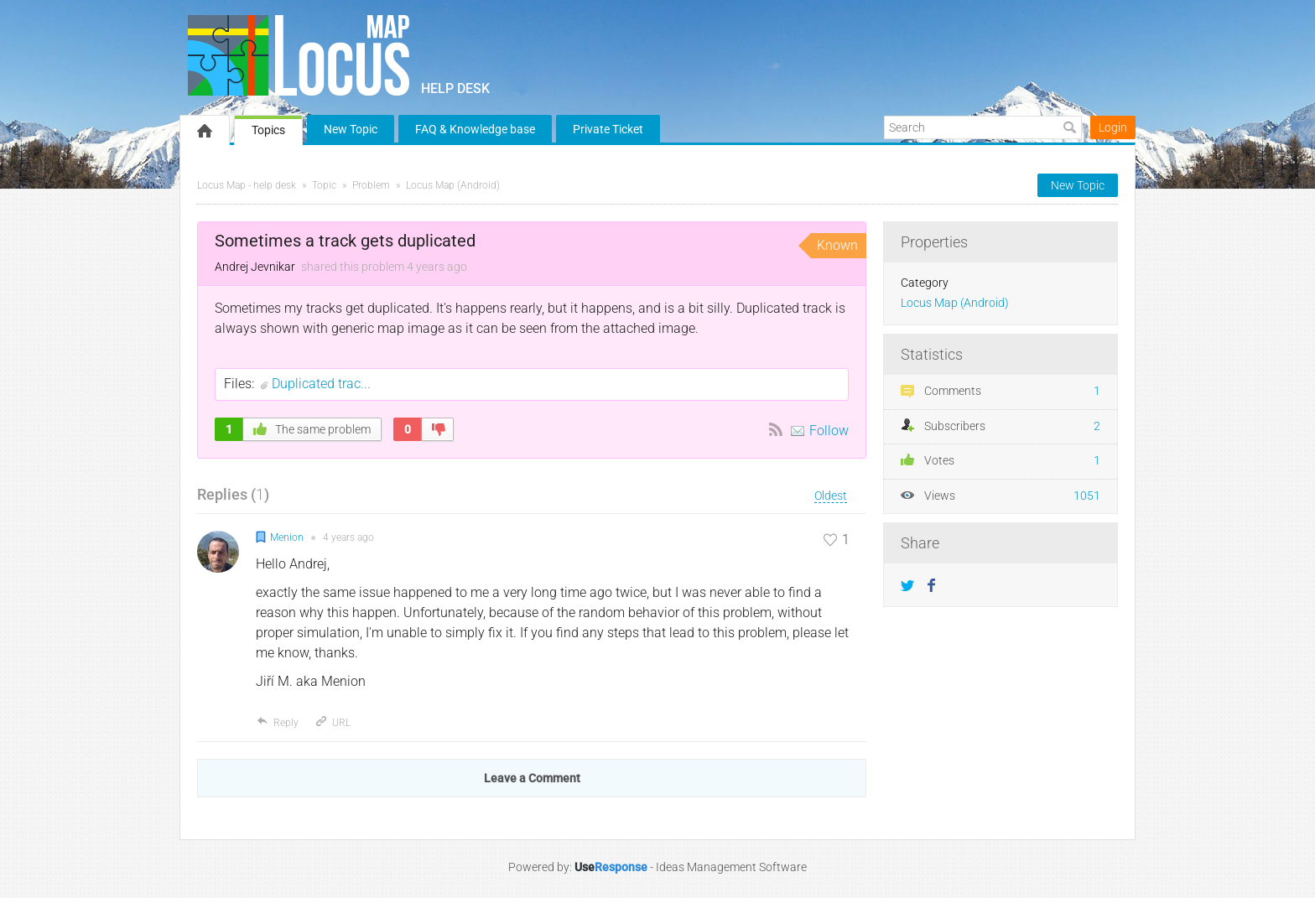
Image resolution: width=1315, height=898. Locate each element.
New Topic (350, 129)
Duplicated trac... (321, 384)
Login (1113, 127)
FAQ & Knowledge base (475, 129)
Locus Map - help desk (246, 185)
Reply (277, 723)
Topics (268, 130)
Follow (829, 431)
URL (332, 723)
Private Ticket (608, 129)
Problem (371, 185)
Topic (324, 185)
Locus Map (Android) (453, 185)
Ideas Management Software (731, 867)
